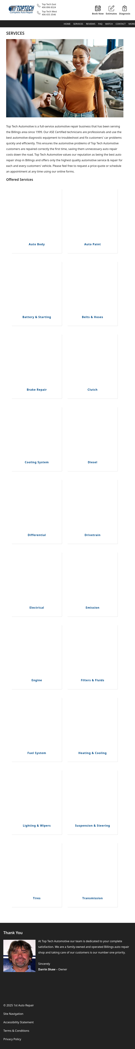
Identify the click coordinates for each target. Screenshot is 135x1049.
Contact (121, 23)
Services (78, 23)
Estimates (111, 13)
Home (67, 23)
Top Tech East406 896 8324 (49, 6)
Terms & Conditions (16, 1031)
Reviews (90, 23)
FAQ (100, 23)
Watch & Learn (109, 24)
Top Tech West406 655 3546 (49, 13)
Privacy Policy (12, 1039)
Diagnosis (124, 13)
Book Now (98, 13)
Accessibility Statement (18, 1022)
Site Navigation (13, 1014)
